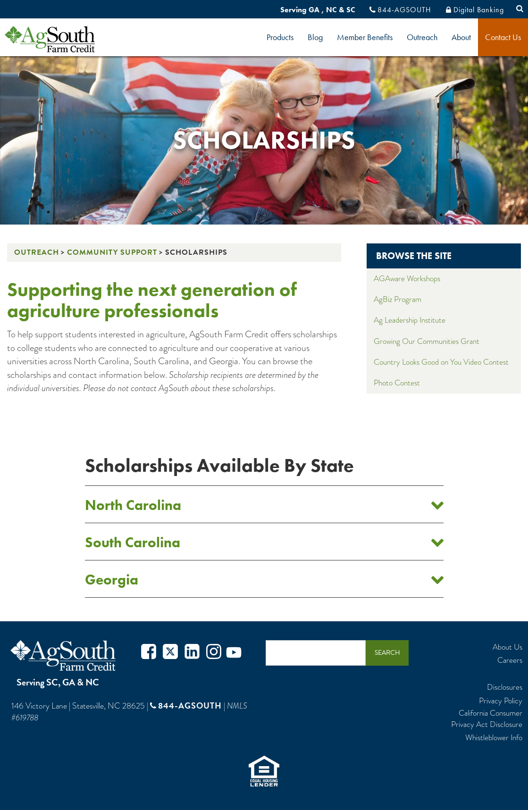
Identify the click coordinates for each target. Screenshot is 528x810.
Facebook (148, 652)
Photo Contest (397, 383)
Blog (315, 37)
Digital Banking (478, 10)
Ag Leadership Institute (409, 320)
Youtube (234, 652)
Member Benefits (365, 37)
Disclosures (504, 687)
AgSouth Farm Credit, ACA (64, 655)
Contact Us (503, 37)
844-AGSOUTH (404, 10)
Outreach (422, 37)
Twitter (170, 652)
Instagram (213, 652)
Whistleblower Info (493, 737)
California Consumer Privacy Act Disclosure (486, 719)
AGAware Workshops (407, 278)
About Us (507, 647)
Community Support (112, 252)
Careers (509, 660)
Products (280, 37)
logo (66, 39)
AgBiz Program (397, 299)
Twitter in (192, 652)
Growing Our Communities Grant (426, 341)
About (461, 37)
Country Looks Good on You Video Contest (441, 362)
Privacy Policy (500, 701)
